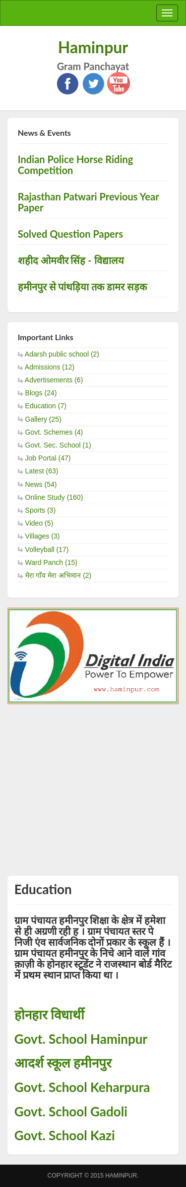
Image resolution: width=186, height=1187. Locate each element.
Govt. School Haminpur (80, 1039)
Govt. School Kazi (64, 1135)
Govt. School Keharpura (82, 1087)
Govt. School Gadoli (70, 1111)
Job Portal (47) (48, 458)
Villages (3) (42, 536)
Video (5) (39, 523)
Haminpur (93, 47)
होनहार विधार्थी (49, 1014)
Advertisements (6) (54, 380)
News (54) (41, 484)
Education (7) (45, 406)
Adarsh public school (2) (62, 354)
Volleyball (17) (47, 549)
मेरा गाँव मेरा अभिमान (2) (58, 575)
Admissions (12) (49, 367)
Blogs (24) (41, 393)
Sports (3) (40, 510)
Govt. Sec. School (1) (58, 445)
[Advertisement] (93, 783)
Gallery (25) (43, 419)
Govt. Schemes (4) (54, 432)
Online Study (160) (54, 497)
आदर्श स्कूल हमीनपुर (63, 1063)
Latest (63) (42, 471)
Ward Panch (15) (51, 562)
